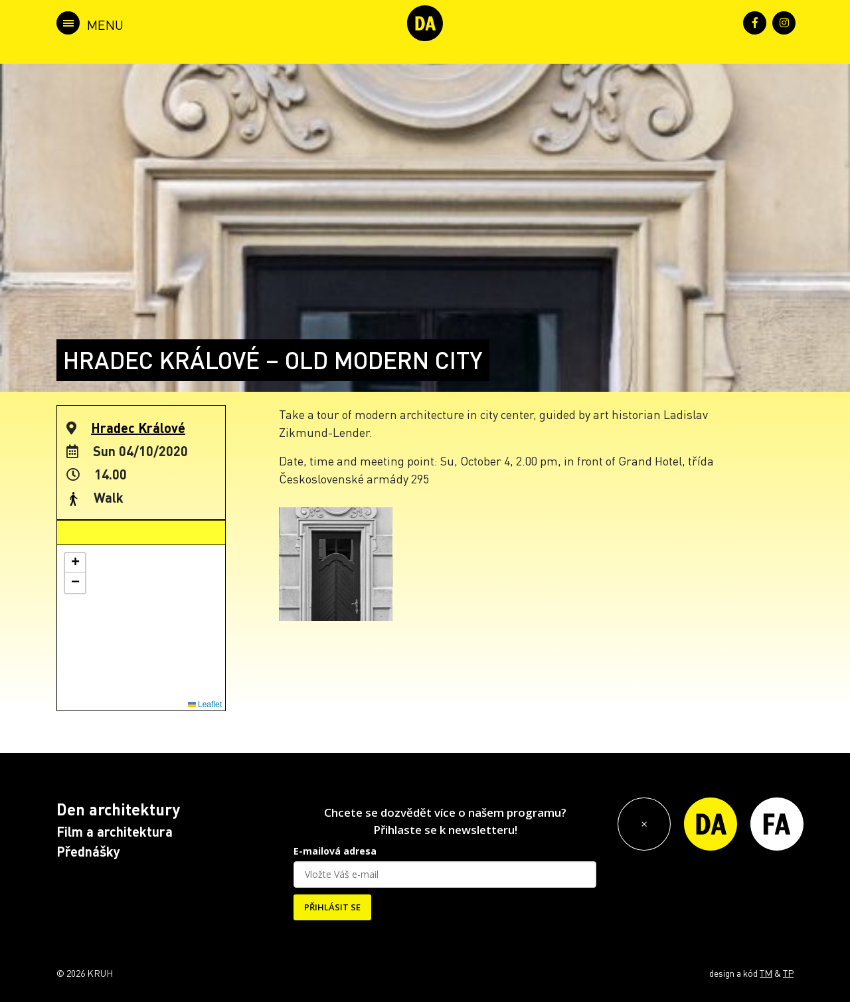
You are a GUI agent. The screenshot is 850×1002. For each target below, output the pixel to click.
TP (788, 973)
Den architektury (118, 809)
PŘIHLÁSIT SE (332, 907)
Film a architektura (114, 831)
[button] (75, 563)
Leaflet (205, 704)
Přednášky (88, 851)
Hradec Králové (138, 427)
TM (766, 973)
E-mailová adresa (335, 851)
